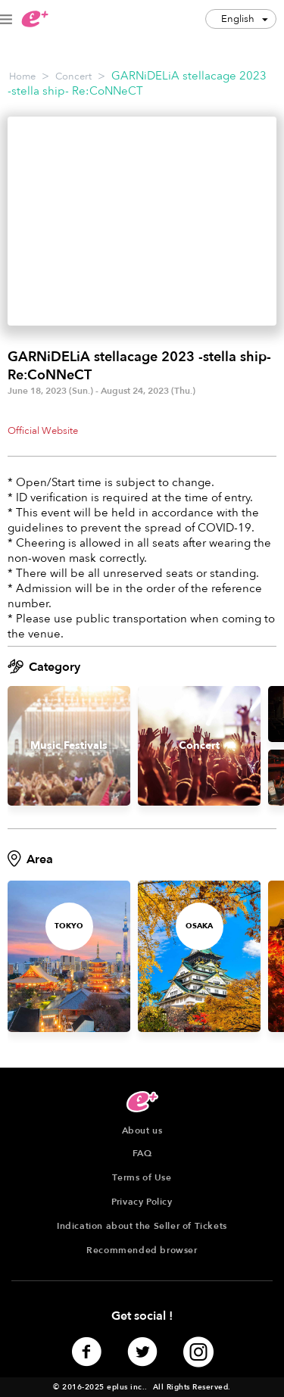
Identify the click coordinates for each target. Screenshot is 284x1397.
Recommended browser (141, 1250)
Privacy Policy (141, 1202)
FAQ (142, 1153)
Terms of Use (141, 1177)
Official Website (43, 431)
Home (22, 76)
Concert (73, 76)
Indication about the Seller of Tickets (142, 1226)
